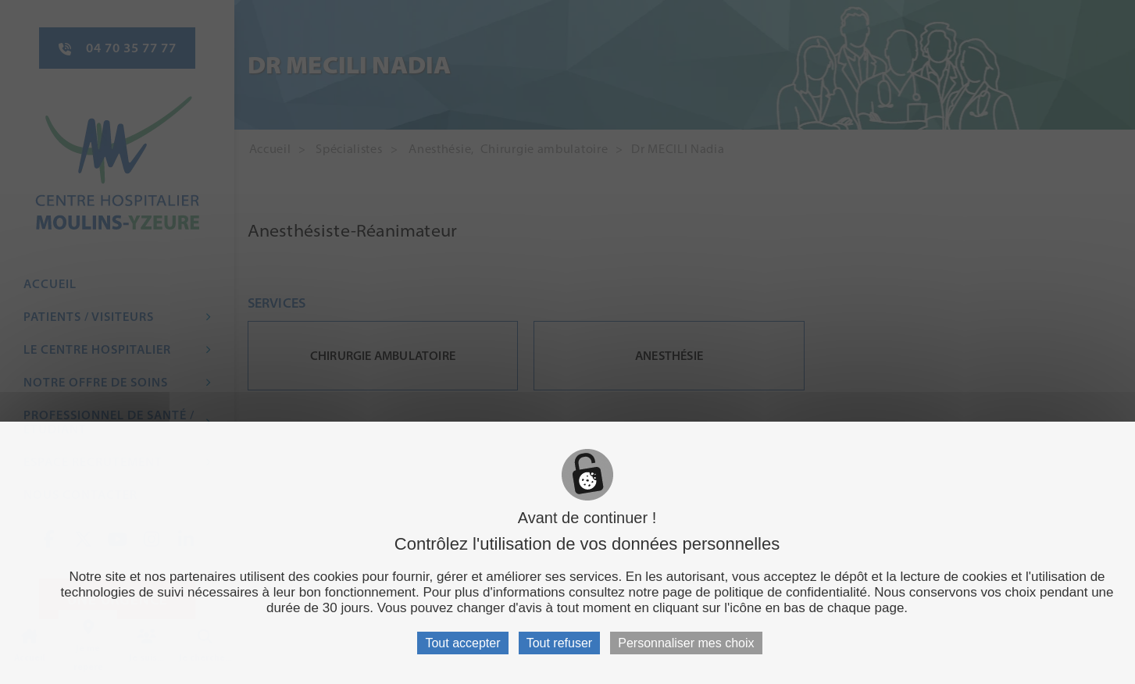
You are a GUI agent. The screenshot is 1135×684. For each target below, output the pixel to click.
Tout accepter (462, 643)
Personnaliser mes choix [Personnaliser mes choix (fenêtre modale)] (686, 643)
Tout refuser (559, 643)
